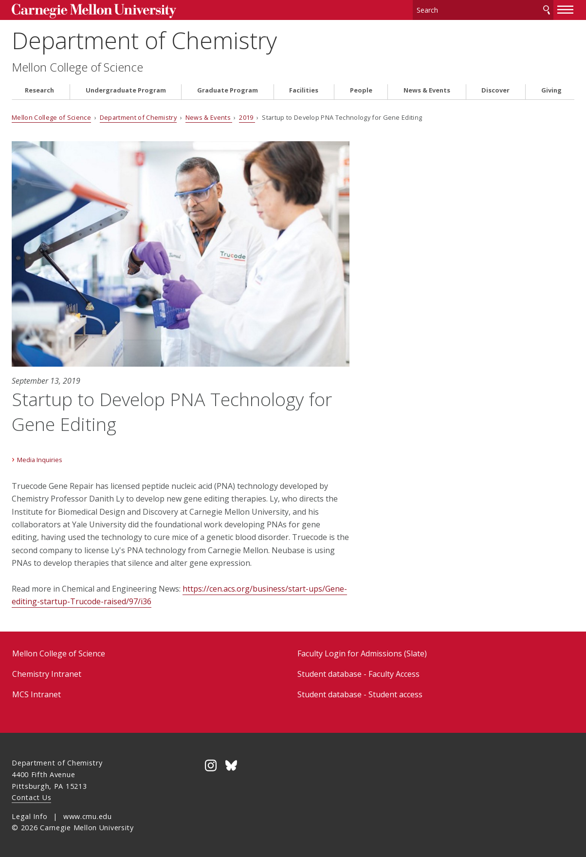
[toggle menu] (565, 8)
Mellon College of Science (77, 66)
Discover (495, 89)
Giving (551, 89)
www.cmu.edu (87, 815)
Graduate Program (227, 89)
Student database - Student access (359, 693)
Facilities (303, 89)
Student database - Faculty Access (358, 673)
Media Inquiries (39, 458)
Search (546, 9)
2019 (247, 116)
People (361, 89)
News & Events (426, 89)
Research (39, 89)
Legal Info (29, 815)
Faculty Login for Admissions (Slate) (362, 652)
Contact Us (31, 796)
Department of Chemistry (144, 39)
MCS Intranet (36, 693)
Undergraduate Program (126, 89)
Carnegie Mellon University (85, 10)
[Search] (483, 9)
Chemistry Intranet (46, 673)
